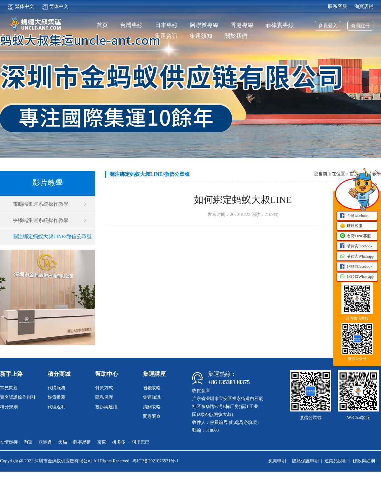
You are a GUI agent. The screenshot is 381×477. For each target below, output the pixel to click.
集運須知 (201, 36)
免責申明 (277, 461)
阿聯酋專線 (204, 25)
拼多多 (118, 442)
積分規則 (9, 406)
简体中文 (55, 6)
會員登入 (328, 25)
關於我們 (235, 36)
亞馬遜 (45, 442)
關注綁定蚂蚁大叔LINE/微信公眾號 (52, 236)
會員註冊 (360, 25)
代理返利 (56, 406)
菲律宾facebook (355, 246)
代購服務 (56, 387)
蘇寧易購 (82, 442)
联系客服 (337, 6)
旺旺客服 (350, 226)
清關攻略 (152, 406)
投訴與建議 (106, 406)
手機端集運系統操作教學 (41, 220)
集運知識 (152, 397)
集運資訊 (166, 36)
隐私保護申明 (305, 461)
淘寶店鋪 (363, 6)
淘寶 (27, 442)
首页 (102, 25)
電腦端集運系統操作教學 (41, 204)
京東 (101, 442)
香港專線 (242, 25)
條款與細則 (364, 461)
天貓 (62, 442)
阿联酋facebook (355, 267)
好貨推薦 (56, 397)
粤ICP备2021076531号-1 (155, 461)
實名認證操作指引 (18, 397)
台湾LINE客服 (355, 236)
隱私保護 (104, 397)
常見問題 (9, 387)
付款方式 (104, 387)
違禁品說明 (335, 461)
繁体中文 (21, 6)
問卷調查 (152, 416)
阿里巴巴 (141, 442)
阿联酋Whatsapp (356, 277)
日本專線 (166, 25)
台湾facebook (354, 216)
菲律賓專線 (279, 25)
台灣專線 (131, 25)
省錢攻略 (152, 387)
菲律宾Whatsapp (356, 256)
